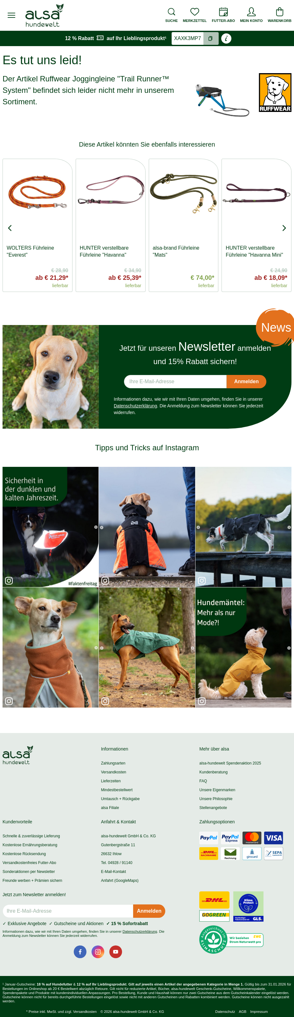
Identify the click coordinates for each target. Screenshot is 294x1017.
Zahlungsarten (113, 763)
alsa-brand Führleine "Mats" (176, 251)
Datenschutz (225, 1012)
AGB (243, 1012)
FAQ (203, 781)
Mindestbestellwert (117, 790)
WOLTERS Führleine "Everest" (30, 251)
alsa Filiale (110, 808)
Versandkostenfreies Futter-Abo (29, 863)
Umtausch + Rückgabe (120, 799)
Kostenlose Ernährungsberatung (30, 845)
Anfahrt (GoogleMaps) (120, 880)
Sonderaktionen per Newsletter (29, 871)
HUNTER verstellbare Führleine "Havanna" (104, 251)
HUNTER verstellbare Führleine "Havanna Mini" (254, 251)
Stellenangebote (213, 808)
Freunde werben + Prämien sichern (32, 880)
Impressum (259, 1012)
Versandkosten (113, 772)
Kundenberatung (213, 772)
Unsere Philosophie (215, 799)
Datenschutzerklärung (135, 405)
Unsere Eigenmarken (217, 790)
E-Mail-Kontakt (113, 871)
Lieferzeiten (111, 781)
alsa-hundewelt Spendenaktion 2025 (230, 763)
